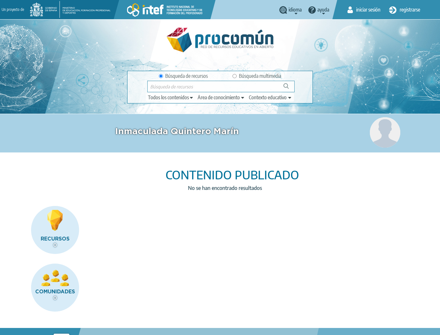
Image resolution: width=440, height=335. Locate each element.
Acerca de (20, 327)
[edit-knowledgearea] (221, 97)
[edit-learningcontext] (270, 97)
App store (181, 302)
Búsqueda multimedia (256, 76)
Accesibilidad (176, 327)
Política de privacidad (89, 327)
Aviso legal (49, 327)
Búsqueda (290, 88)
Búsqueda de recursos (183, 76)
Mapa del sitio (212, 327)
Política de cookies (137, 327)
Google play (236, 302)
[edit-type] (171, 97)
